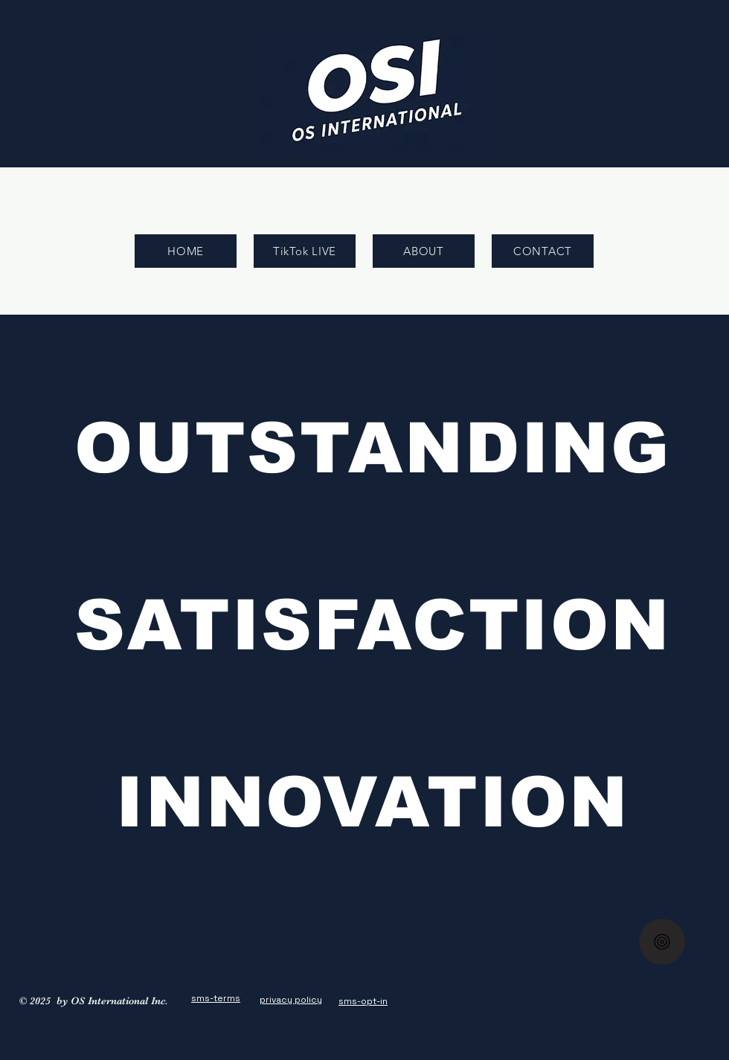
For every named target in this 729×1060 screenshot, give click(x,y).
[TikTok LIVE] (305, 251)
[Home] (662, 942)
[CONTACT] (543, 251)
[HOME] (186, 251)
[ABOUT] (424, 251)
